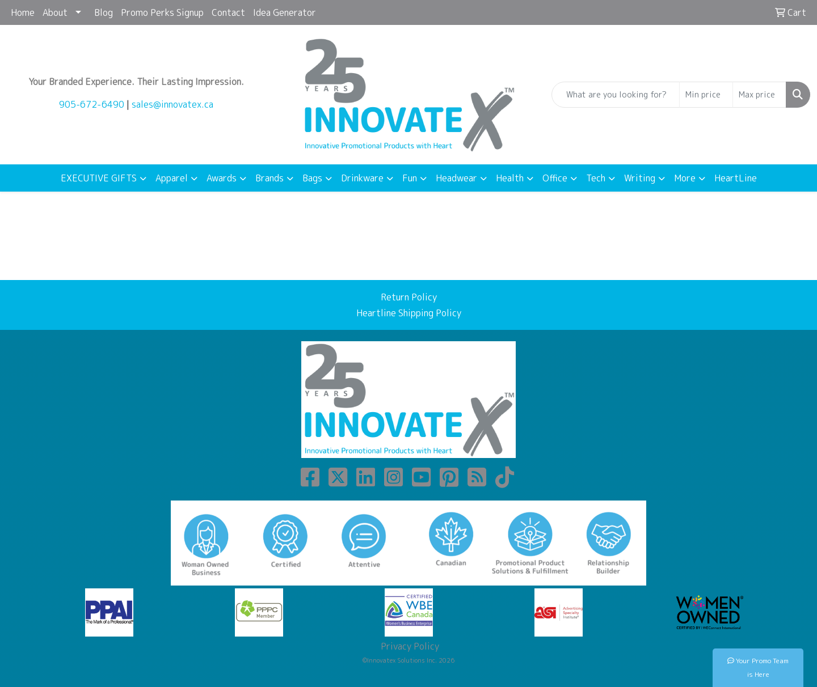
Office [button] (554, 178)
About (55, 12)
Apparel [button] (171, 178)
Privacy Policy (408, 646)
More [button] (685, 178)
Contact (228, 12)
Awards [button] (222, 178)
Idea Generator (284, 12)
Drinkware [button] (362, 178)
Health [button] (510, 178)
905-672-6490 (91, 104)
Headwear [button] (456, 178)
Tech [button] (595, 178)
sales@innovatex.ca (172, 104)
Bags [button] (312, 178)
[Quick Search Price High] (759, 95)
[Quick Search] (615, 95)
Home (23, 12)
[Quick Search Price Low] (706, 95)
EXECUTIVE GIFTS (99, 178)
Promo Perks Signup (162, 12)
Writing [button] (639, 178)
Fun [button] (409, 178)
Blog (103, 12)
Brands (269, 178)
